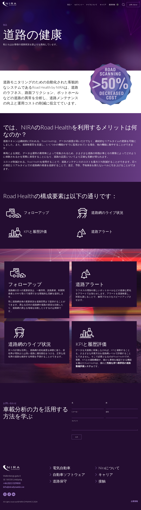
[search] (123, 4)
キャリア (103, 4)
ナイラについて (91, 4)
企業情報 (134, 501)
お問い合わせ (133, 4)
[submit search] (123, 4)
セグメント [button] (78, 4)
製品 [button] (68, 4)
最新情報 (112, 4)
